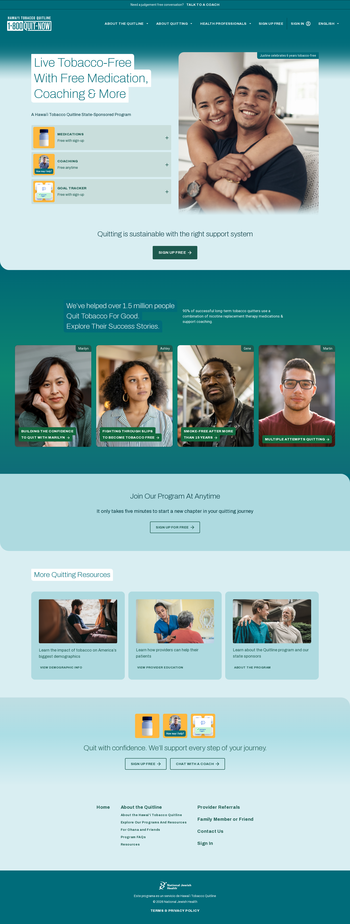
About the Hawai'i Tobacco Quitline (151, 815)
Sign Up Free (271, 23)
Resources (130, 844)
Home (103, 807)
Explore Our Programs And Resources (154, 822)
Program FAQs (133, 837)
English (326, 23)
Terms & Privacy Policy (175, 910)
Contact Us (210, 831)
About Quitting (172, 23)
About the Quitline (124, 23)
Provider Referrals (218, 807)
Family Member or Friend (225, 819)
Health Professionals (223, 23)
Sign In (300, 23)
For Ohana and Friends (140, 829)
